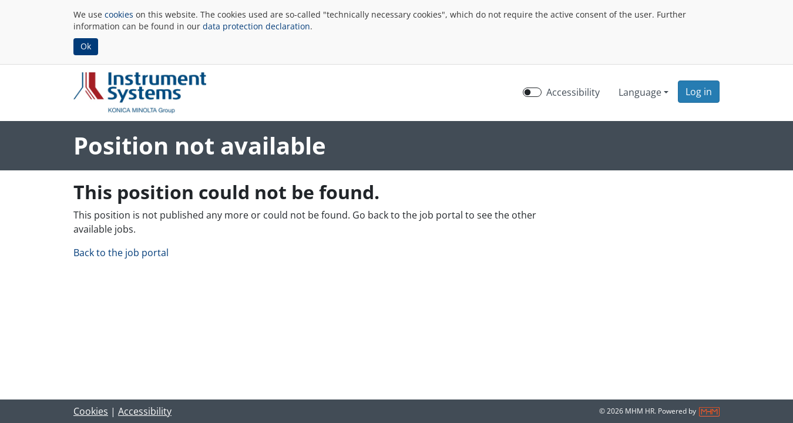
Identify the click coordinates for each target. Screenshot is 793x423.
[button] (699, 91)
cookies (119, 14)
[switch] (532, 92)
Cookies (90, 411)
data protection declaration (256, 26)
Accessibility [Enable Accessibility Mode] (573, 92)
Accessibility (145, 411)
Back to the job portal (121, 252)
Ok (85, 46)
